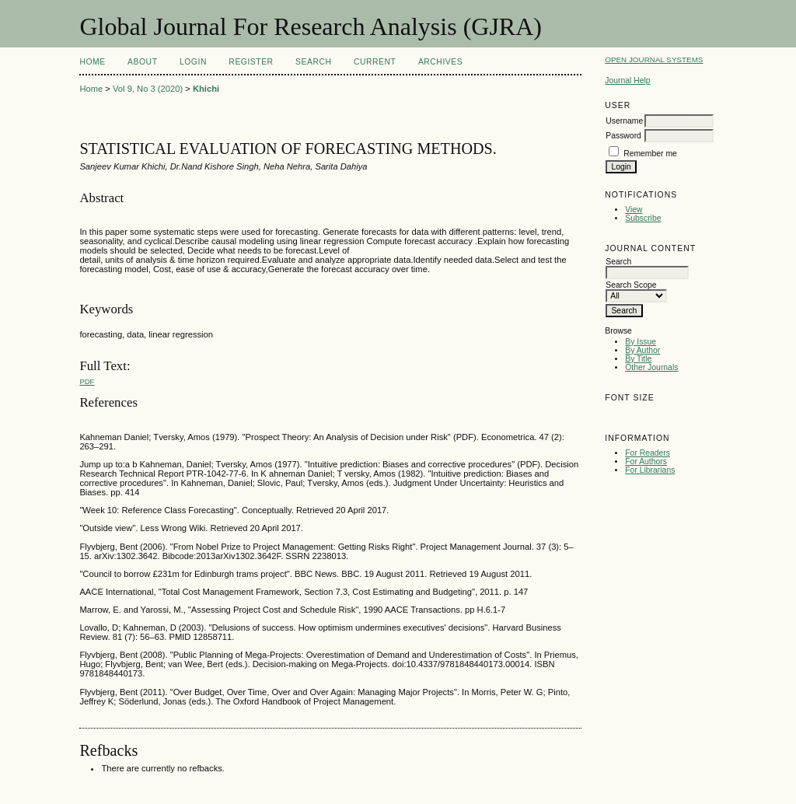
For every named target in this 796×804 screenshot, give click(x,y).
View (633, 209)
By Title (638, 359)
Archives (440, 62)
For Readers (647, 453)
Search (313, 62)
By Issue (640, 341)
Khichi (206, 88)
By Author (642, 350)
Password (623, 135)
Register (251, 62)
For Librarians (650, 470)
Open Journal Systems (654, 59)
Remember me (650, 153)
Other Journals (651, 367)
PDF (86, 381)
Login (193, 62)
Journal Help (627, 80)
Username (624, 121)
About (142, 62)
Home (92, 62)
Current (375, 62)
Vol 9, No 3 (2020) (148, 88)
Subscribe (643, 218)
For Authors (646, 461)
